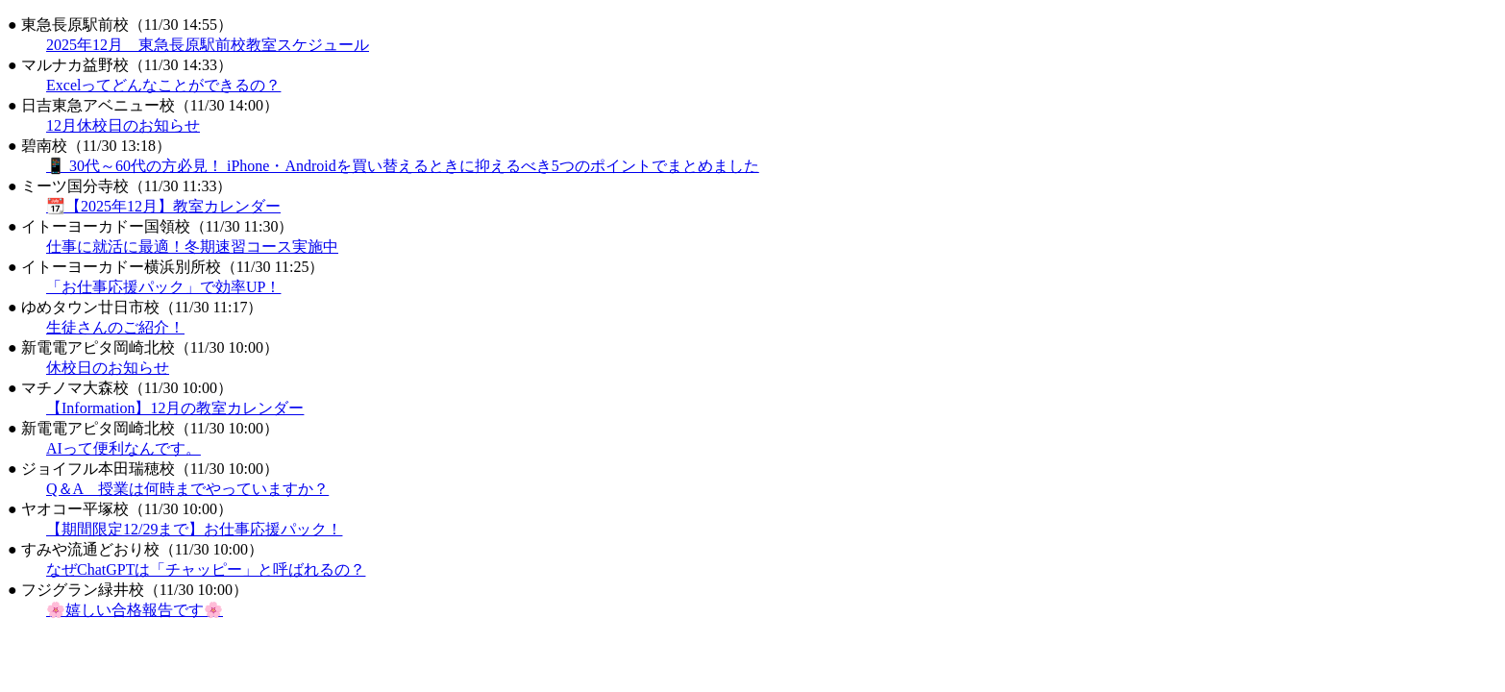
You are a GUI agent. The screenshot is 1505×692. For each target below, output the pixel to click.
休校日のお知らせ (107, 367)
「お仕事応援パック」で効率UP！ (163, 287)
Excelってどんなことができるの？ (163, 85)
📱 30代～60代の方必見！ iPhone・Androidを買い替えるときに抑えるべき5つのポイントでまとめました (402, 166)
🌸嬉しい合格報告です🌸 (134, 610)
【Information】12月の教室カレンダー (175, 408)
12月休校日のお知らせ (123, 125)
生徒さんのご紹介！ (115, 327)
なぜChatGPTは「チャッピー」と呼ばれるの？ (205, 569)
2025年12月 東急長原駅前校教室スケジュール (207, 45)
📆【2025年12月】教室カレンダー (163, 206)
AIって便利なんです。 (123, 448)
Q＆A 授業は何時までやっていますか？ (187, 489)
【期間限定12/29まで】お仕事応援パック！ (194, 529)
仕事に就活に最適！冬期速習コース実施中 (192, 246)
